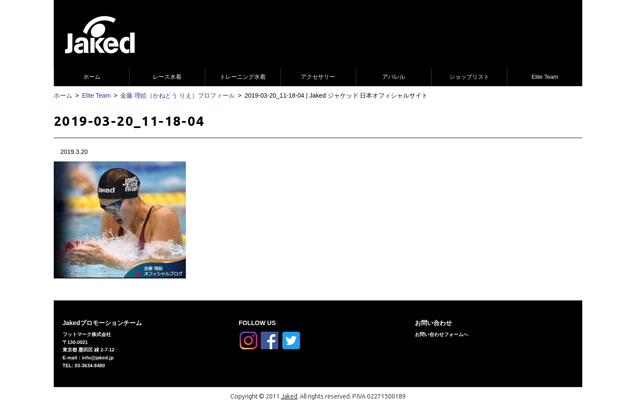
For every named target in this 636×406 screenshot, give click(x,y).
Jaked (289, 396)
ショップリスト (469, 76)
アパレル (393, 76)
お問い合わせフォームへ (441, 334)
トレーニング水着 (243, 76)
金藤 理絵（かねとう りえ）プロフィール (177, 95)
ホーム (91, 76)
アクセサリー (318, 76)
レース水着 (167, 76)
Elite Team (545, 76)
